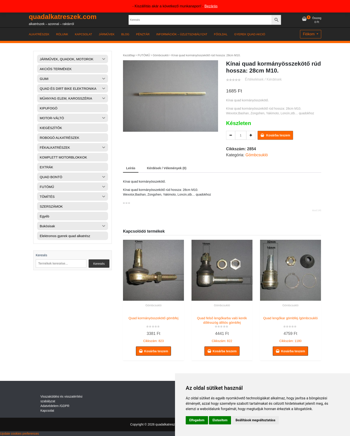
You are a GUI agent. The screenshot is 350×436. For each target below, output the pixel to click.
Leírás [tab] (130, 168)
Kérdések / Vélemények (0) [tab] (166, 168)
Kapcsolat (47, 410)
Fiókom (309, 34)
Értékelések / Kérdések (263, 79)
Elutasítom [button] (219, 420)
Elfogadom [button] (196, 420)
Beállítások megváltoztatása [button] (255, 420)
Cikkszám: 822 (222, 328)
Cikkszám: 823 (153, 328)
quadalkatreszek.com (62, 16)
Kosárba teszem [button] (156, 351)
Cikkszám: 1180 (290, 328)
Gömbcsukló (161, 55)
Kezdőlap (129, 55)
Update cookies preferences (19, 433)
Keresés (41, 255)
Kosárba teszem (278, 135)
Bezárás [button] (211, 6)
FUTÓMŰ (144, 55)
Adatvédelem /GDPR (54, 406)
